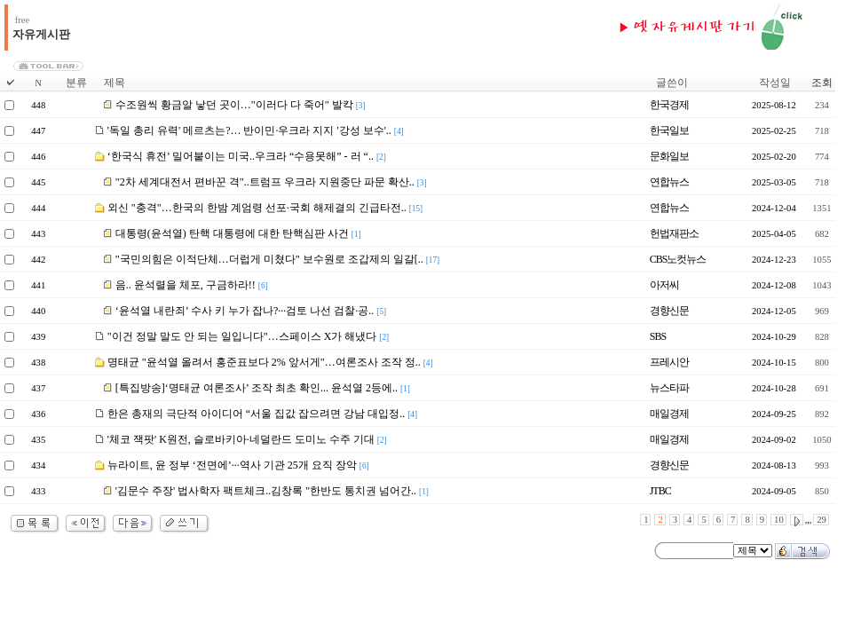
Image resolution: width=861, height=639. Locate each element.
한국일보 (669, 130)
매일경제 (669, 413)
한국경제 (669, 105)
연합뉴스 (669, 182)
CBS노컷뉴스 (678, 259)
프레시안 (669, 362)
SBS (658, 336)
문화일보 (669, 156)
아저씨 (664, 285)
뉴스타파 (669, 388)
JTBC (660, 491)
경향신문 (669, 310)
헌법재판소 (674, 233)
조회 (822, 82)
